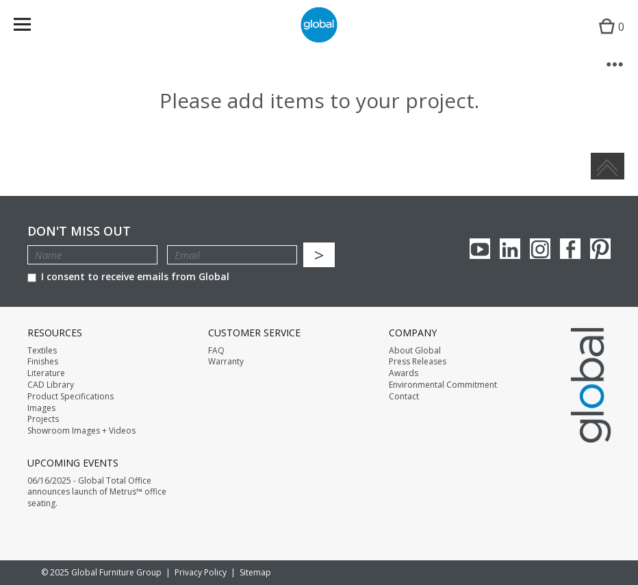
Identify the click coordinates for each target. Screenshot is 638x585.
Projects (43, 419)
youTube (480, 248)
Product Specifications (70, 396)
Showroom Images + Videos (81, 430)
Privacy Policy (201, 572)
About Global (415, 350)
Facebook (570, 248)
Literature (46, 373)
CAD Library (50, 384)
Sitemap (255, 572)
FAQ (216, 350)
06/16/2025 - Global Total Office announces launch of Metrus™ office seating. (96, 492)
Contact (404, 396)
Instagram (540, 248)
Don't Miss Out (79, 231)
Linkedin (510, 248)
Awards (403, 373)
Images (41, 408)
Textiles (42, 350)
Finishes (42, 361)
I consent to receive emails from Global (128, 276)
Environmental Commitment (443, 384)
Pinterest (600, 248)
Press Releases (417, 361)
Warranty (226, 361)
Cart (608, 38)
